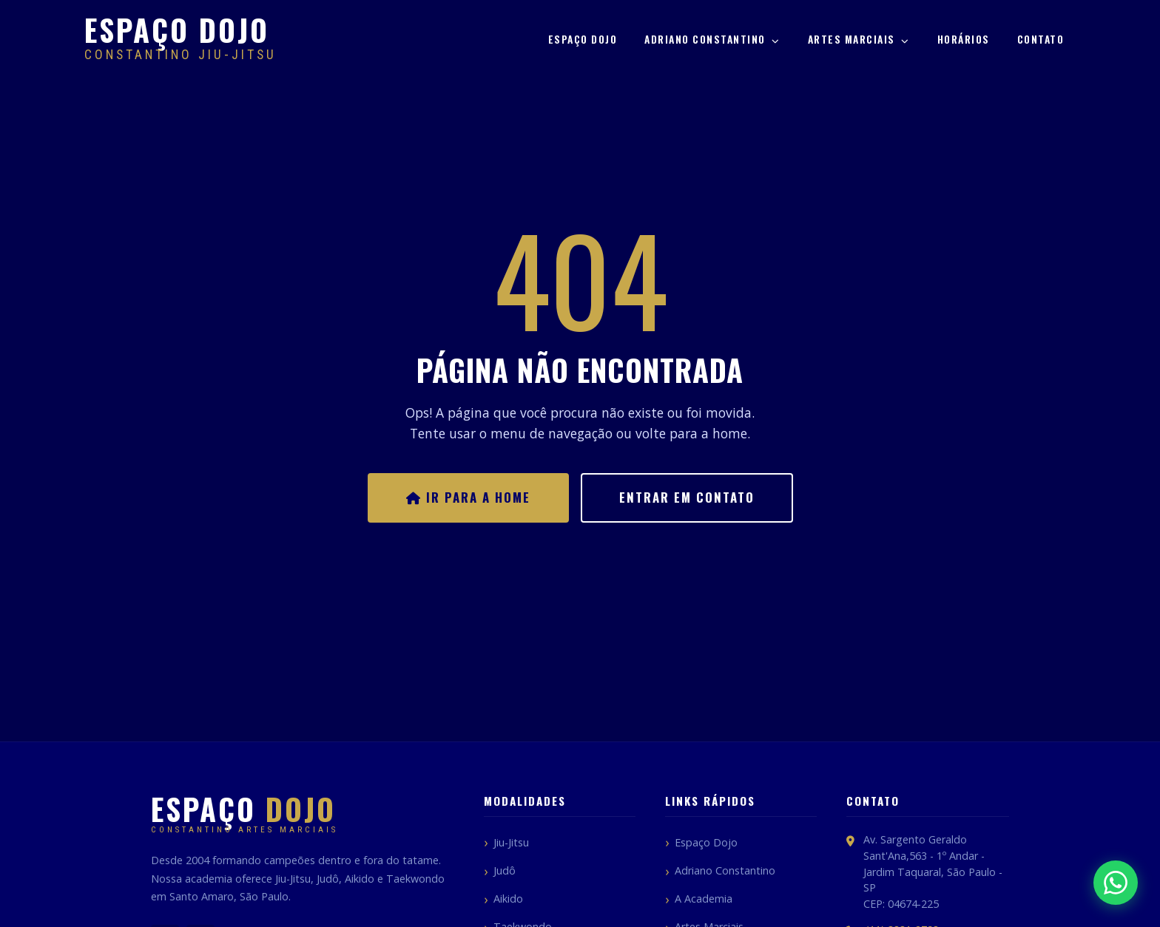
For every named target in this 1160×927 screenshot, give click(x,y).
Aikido (508, 899)
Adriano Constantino (712, 39)
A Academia (703, 899)
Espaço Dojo (583, 39)
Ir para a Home (468, 497)
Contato (1041, 39)
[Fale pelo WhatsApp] (1115, 882)
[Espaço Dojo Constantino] (180, 40)
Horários (963, 39)
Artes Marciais (859, 39)
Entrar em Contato (687, 497)
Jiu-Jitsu (511, 842)
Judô (504, 870)
